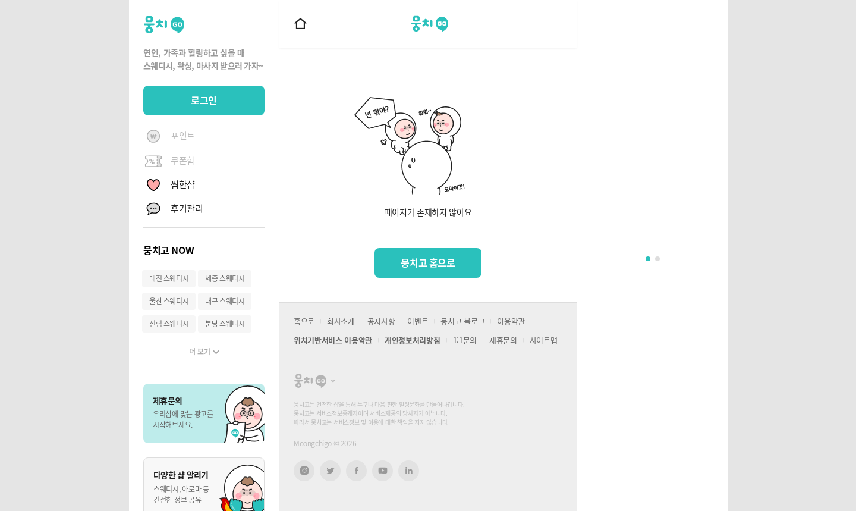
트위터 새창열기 (330, 471)
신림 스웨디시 (168, 323)
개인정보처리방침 (412, 340)
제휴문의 (503, 340)
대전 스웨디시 (168, 278)
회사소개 (341, 321)
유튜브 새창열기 (382, 470)
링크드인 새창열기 (409, 470)
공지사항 (381, 321)
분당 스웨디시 (224, 323)
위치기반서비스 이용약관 (333, 340)
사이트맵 (544, 340)
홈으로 (304, 321)
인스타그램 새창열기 (304, 471)
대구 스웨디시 (224, 301)
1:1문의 (465, 340)
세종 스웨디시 (224, 278)
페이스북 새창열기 (356, 471)
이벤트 (417, 321)
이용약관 (511, 321)
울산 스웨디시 (168, 301)
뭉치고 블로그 (462, 321)
